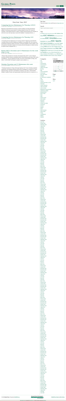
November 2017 (43, 253)
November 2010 (43, 369)
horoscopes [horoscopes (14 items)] (56, 50)
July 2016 (42, 275)
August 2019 (42, 224)
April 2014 (42, 312)
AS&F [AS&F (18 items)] (43, 33)
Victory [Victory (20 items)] (55, 55)
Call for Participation (44, 71)
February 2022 (43, 184)
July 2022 (42, 177)
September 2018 (43, 239)
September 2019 (43, 222)
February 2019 (43, 232)
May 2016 (42, 278)
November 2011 (43, 352)
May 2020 (42, 211)
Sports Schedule (43, 110)
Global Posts (8, 4)
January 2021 (42, 200)
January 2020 (42, 217)
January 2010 (42, 383)
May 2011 (42, 361)
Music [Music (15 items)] (58, 52)
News (41, 94)
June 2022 (42, 178)
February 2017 (43, 265)
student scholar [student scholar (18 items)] (51, 55)
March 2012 (42, 347)
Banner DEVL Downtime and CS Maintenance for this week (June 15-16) (19, 51)
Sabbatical (42, 101)
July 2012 (42, 341)
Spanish (41, 107)
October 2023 (42, 156)
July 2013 (42, 325)
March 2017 (42, 264)
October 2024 (42, 139)
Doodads (42, 75)
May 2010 (42, 377)
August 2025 (42, 126)
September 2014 (43, 305)
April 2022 (42, 181)
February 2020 (43, 215)
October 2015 (42, 287)
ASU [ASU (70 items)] (45, 46)
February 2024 (43, 151)
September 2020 (43, 206)
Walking (41, 115)
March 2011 (42, 363)
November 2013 (43, 319)
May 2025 (42, 130)
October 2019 (42, 221)
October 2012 (42, 337)
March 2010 (42, 380)
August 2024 (42, 142)
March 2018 (42, 247)
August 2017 (42, 257)
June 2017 (42, 260)
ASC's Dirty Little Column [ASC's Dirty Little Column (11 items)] (50, 33)
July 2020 (42, 209)
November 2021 (43, 186)
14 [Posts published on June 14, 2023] (58, 66)
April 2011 (42, 362)
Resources (42, 100)
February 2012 (43, 348)
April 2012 (42, 345)
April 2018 (42, 246)
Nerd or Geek (42, 93)
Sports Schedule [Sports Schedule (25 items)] (44, 55)
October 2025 (42, 123)
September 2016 (43, 272)
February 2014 (43, 315)
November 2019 (43, 220)
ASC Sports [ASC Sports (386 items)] (56, 41)
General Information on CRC (45, 82)
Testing (41, 112)
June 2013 (42, 326)
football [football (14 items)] (49, 50)
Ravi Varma (62, 397)
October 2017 (42, 254)
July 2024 (42, 144)
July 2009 (42, 391)
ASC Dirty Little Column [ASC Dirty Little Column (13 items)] (58, 35)
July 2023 (42, 160)
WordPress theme (55, 397)
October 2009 (42, 387)
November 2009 (43, 385)
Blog (41, 70)
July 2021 (42, 192)
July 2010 (42, 374)
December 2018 (43, 235)
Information (42, 83)
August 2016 (42, 274)
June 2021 (42, 193)
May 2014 (42, 311)
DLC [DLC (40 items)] (46, 50)
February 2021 (43, 199)
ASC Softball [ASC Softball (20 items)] (47, 41)
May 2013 (42, 327)
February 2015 (43, 298)
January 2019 (42, 233)
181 (41, 60)
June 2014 (42, 309)
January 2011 (42, 366)
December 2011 (43, 351)
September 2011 (43, 355)
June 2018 (42, 243)
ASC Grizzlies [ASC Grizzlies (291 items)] (51, 38)
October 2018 (42, 238)
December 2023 (43, 153)
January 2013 (42, 333)
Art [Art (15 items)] (41, 33)
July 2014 (42, 308)
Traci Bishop (10, 26)
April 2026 (42, 121)
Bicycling (42, 68)
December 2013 (43, 318)
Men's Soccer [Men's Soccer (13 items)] (48, 52)
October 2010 (42, 370)
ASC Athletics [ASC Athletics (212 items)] (48, 35)
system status (42, 111)
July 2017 (42, 258)
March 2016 (42, 280)
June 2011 (42, 359)
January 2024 (42, 152)
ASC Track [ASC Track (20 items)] (42, 44)
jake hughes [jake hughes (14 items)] (61, 50)
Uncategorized (43, 114)
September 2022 (43, 174)
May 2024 (42, 146)
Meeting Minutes (43, 92)
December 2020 (43, 202)
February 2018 (43, 249)
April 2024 (42, 148)
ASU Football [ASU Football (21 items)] (54, 46)
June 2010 (42, 376)
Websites (42, 117)
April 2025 (42, 131)
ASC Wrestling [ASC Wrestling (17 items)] (58, 44)
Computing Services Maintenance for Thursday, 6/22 (17, 37)
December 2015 (43, 285)
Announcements (43, 64)
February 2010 (43, 381)
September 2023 (43, 157)
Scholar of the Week (44, 103)
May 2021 (42, 195)
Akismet (44, 400)
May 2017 (42, 261)
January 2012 (42, 350)
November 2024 (43, 138)
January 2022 (42, 185)
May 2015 (42, 294)
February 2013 (43, 332)
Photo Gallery (42, 99)
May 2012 (42, 344)
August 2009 (42, 390)
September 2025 (43, 124)
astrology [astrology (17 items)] (42, 46)
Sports (41, 108)
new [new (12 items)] (60, 52)
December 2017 (43, 251)
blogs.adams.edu (60, 23)
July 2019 (42, 225)
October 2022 (42, 173)
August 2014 (42, 307)
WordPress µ (17, 397)
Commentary (42, 73)
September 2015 (43, 289)
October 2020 (42, 204)
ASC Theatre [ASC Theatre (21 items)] (60, 43)
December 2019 (43, 218)
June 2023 (42, 162)
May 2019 (42, 228)
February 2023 (43, 167)
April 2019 (42, 229)
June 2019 (42, 227)
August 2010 (42, 373)
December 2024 (43, 137)
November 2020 (43, 203)
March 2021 (42, 198)
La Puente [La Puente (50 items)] (43, 52)
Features (42, 81)
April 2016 (42, 279)
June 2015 (42, 293)
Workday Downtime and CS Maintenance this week (17, 64)
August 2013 (42, 323)
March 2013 (42, 330)
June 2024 (42, 145)
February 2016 (43, 282)
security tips (42, 104)
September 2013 (43, 322)
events (41, 79)
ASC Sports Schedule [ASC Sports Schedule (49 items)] (46, 43)
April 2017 (42, 262)
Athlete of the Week (44, 67)
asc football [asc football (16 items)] (42, 38)
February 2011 (43, 365)
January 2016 (42, 283)
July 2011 (42, 358)
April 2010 (42, 379)
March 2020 (42, 214)
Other (41, 96)
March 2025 (42, 133)
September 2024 (43, 141)
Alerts (41, 62)
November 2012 (43, 336)
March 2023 (42, 166)
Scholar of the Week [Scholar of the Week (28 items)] (48, 53)
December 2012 (43, 334)
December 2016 (43, 268)
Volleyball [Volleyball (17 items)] (59, 55)
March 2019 (42, 231)
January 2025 (42, 135)
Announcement (43, 63)
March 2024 (42, 149)
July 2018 (42, 242)
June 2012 (42, 343)
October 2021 (42, 188)
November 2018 (43, 236)
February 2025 (43, 134)
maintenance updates (44, 90)
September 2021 (43, 189)
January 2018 (42, 250)
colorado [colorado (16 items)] (53, 48)
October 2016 (42, 271)
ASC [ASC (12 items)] (45, 33)
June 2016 (42, 276)
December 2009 (43, 384)
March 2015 (42, 297)
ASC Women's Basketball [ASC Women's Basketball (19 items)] (50, 44)
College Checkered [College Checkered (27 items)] (47, 48)
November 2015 (43, 286)
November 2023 (43, 155)
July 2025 (42, 127)
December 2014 (43, 301)
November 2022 (43, 171)
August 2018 (42, 240)
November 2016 (43, 269)
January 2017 (42, 267)
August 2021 (42, 191)
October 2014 (42, 304)
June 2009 (42, 392)
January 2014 (42, 316)
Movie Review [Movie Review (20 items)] (54, 52)
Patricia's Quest (43, 97)
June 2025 (42, 128)
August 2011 (42, 356)
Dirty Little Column (43, 74)
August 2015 (42, 290)
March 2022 (42, 182)
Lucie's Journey (43, 88)
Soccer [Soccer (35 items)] (58, 54)
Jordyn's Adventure (43, 85)
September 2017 (43, 256)
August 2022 (42, 175)
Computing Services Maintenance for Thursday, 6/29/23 (18, 25)
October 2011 (42, 354)
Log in (54, 80)
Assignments (42, 66)
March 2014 (42, 314)
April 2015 (42, 296)
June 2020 (42, 210)
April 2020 (42, 213)
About (54, 75)
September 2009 (43, 388)
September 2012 (43, 338)
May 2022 (42, 180)
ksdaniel (9, 38)
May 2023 (42, 163)
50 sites (49, 23)
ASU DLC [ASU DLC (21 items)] (49, 46)
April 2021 (42, 196)
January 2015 (42, 300)
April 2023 (42, 164)
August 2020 (42, 207)
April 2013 (42, 329)
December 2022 (43, 170)
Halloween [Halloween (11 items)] (52, 50)
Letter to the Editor (43, 86)
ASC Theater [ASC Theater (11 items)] (55, 43)
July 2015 (42, 292)
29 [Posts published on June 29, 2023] (59, 69)
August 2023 (42, 159)
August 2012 (42, 340)
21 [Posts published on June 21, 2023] (58, 68)
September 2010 (43, 372)
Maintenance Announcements (45, 89)
